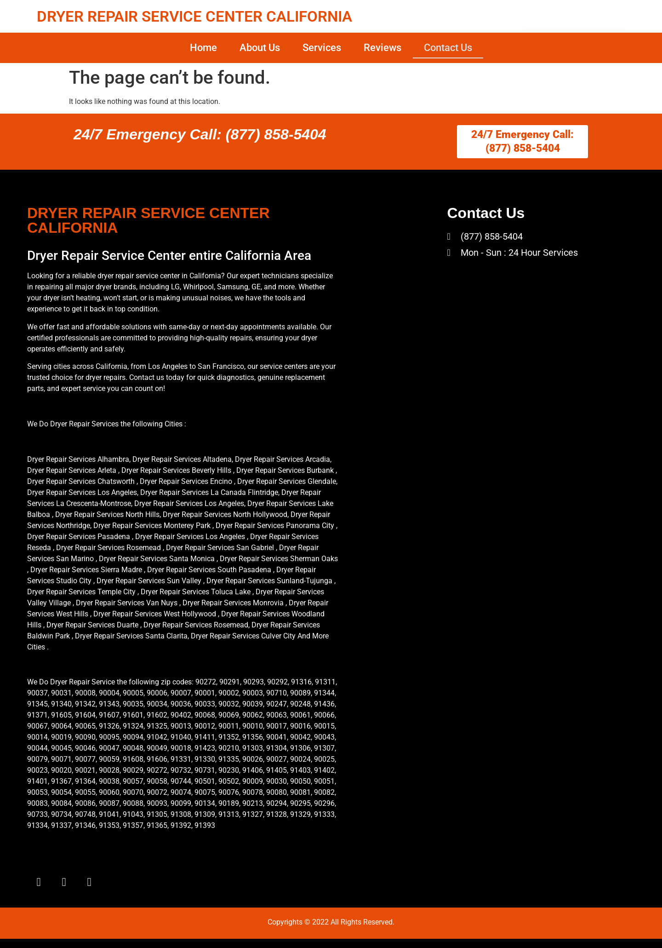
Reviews (382, 47)
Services (321, 47)
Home (203, 47)
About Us (260, 47)
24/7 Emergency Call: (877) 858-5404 (200, 134)
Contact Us (448, 47)
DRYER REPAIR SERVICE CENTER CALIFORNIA (194, 16)
